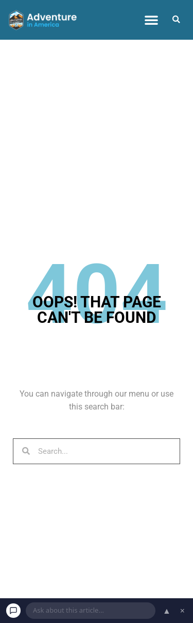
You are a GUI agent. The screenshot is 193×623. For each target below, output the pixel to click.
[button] (151, 19)
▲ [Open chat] (167, 610)
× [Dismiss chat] (182, 610)
